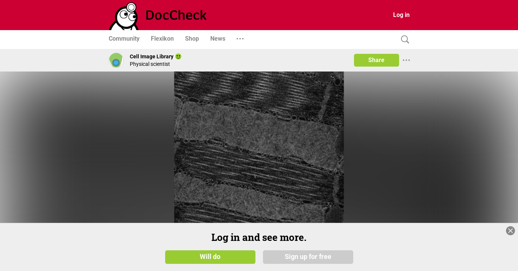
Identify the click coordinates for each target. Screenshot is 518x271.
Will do (210, 256)
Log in (401, 14)
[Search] (403, 39)
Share (376, 60)
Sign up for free (308, 256)
